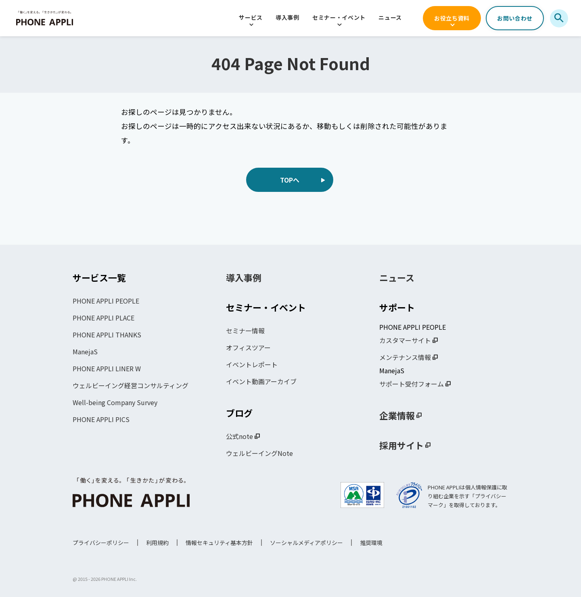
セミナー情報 (245, 330)
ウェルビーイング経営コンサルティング (130, 385)
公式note (239, 436)
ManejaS (85, 351)
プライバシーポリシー (101, 543)
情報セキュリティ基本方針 (219, 543)
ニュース (390, 17)
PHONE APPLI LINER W (107, 368)
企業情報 (397, 415)
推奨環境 (371, 543)
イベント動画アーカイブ (261, 381)
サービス (251, 17)
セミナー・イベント (339, 17)
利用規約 (157, 543)
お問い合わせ (515, 18)
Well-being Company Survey (115, 402)
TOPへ (289, 180)
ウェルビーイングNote (259, 453)
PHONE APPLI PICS (101, 419)
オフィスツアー (248, 347)
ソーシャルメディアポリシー (306, 543)
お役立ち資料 (452, 18)
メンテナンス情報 (405, 357)
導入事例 (287, 17)
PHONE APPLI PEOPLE (106, 301)
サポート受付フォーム (411, 384)
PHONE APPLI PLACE (103, 317)
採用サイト (401, 445)
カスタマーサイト (405, 340)
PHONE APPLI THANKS (107, 334)
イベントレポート (252, 364)
